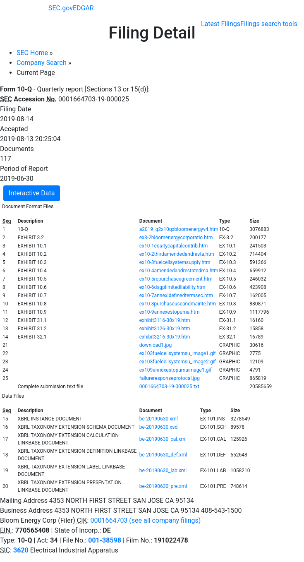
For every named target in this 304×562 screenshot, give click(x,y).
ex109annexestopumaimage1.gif (175, 370)
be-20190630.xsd (158, 427)
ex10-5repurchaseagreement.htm (176, 279)
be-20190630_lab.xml (163, 470)
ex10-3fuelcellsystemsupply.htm (175, 262)
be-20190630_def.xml (163, 455)
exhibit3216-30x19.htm (164, 337)
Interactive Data (32, 193)
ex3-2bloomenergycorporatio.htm (176, 237)
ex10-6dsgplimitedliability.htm (172, 287)
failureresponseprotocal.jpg (169, 378)
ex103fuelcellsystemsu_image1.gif (177, 353)
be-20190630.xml (158, 419)
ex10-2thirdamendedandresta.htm (176, 254)
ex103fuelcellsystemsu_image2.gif (177, 362)
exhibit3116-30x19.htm (164, 320)
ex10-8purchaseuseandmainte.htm (177, 304)
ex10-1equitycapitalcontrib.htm (173, 246)
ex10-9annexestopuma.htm (169, 312)
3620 (21, 550)
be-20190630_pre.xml (163, 486)
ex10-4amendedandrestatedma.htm (178, 271)
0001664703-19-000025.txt (169, 386)
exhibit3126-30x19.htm (164, 328)
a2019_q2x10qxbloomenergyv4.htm (178, 229)
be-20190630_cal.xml (163, 439)
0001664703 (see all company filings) (145, 520)
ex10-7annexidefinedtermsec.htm (176, 295)
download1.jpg (155, 345)
